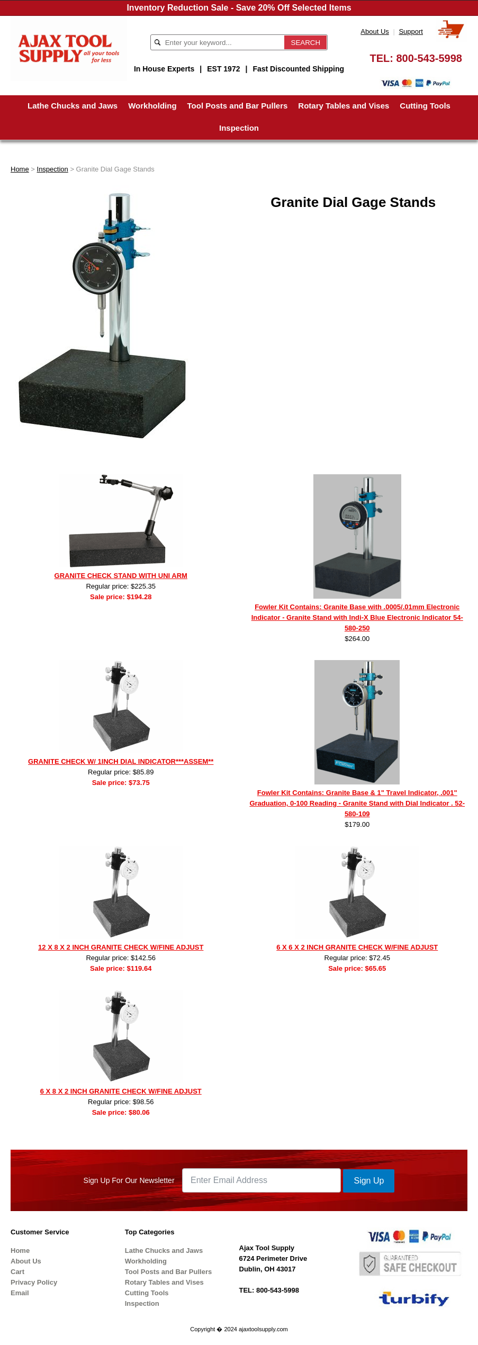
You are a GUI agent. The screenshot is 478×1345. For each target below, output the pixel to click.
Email (20, 1293)
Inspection (239, 127)
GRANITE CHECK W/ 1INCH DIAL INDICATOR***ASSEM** (120, 761)
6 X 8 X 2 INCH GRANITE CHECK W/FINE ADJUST (121, 1091)
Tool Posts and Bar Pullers (237, 105)
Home (20, 169)
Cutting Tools (425, 105)
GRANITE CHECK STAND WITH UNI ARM (121, 576)
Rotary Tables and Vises (343, 105)
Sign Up (369, 1180)
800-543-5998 (429, 58)
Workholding (152, 105)
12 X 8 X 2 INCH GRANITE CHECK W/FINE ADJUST (120, 947)
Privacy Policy (34, 1282)
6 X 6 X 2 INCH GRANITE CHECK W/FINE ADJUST (357, 947)
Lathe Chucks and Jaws (73, 105)
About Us (374, 31)
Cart (17, 1272)
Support (411, 31)
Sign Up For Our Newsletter (129, 1180)
